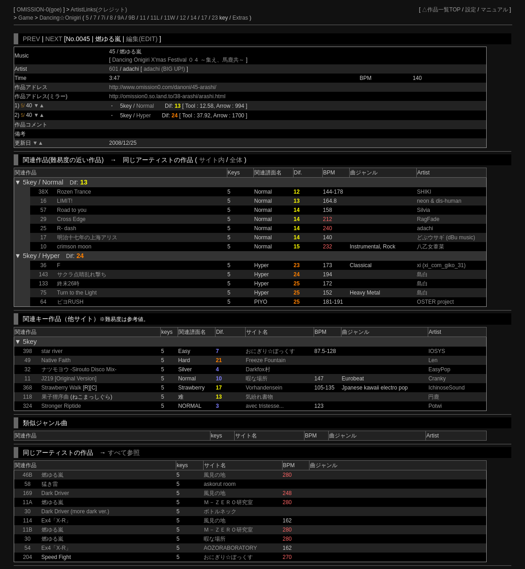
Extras (240, 18)
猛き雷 (50, 484)
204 (27, 557)
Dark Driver (55, 493)
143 (43, 274)
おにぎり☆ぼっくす (270, 351)
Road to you (72, 210)
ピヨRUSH (70, 302)
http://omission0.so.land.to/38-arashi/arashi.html (167, 96)
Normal (145, 106)
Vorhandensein (264, 388)
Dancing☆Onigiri (60, 18)
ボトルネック (220, 511)
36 (43, 265)
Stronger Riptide (61, 406)
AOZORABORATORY (230, 548)
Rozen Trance (74, 192)
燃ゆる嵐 (52, 475)
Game (26, 18)
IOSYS (436, 351)
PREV (31, 38)
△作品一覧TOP (441, 9)
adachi (425, 228)
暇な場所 (257, 378)
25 (43, 228)
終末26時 (68, 283)
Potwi (434, 406)
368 (27, 388)
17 (204, 18)
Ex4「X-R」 (56, 520)
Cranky (437, 378)
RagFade (428, 219)
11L (154, 18)
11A (27, 502)
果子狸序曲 (55, 397)
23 (215, 18)
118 (27, 397)
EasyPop (439, 369)
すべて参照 (124, 452)
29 (43, 219)
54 (27, 548)
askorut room (220, 484)
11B (27, 530)
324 (27, 406)
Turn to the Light (77, 293)
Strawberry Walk (62, 388)
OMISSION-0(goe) (39, 9)
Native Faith (56, 360)
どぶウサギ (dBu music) (446, 237)
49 (27, 360)
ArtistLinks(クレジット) (99, 9)
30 (27, 511)
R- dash (66, 228)
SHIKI (424, 192)
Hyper (143, 115)
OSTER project (435, 302)
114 (27, 520)
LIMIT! (65, 201)
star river (52, 351)
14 (193, 18)
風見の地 (215, 475)
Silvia (423, 210)
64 (43, 302)
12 (183, 18)
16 (43, 201)
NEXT (53, 38)
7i (103, 18)
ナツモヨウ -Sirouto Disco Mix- (79, 369)
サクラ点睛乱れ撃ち (81, 274)
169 (27, 493)
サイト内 (212, 159)
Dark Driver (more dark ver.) (76, 511)
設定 (470, 9)
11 (143, 18)
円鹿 (433, 397)
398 (27, 351)
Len (432, 360)
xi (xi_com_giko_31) (441, 265)
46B (27, 475)
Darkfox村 (258, 369)
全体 (236, 159)
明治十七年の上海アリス (87, 237)
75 (43, 293)
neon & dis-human (439, 201)
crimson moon (74, 246)
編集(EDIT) (142, 38)
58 (27, 484)
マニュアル (494, 9)
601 (113, 69)
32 (27, 369)
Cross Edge (71, 219)
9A (120, 18)
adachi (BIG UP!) (164, 69)
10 (43, 246)
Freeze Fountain (265, 360)
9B (131, 18)
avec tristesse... (265, 406)
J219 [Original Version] (69, 378)
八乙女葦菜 (430, 246)
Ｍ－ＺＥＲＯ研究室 (228, 502)
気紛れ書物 (259, 397)
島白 (422, 274)
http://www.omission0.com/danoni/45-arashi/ (162, 87)
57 (43, 210)
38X (43, 192)
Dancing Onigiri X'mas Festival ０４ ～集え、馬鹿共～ (178, 60)
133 (43, 283)
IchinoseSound (446, 388)
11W (169, 18)
